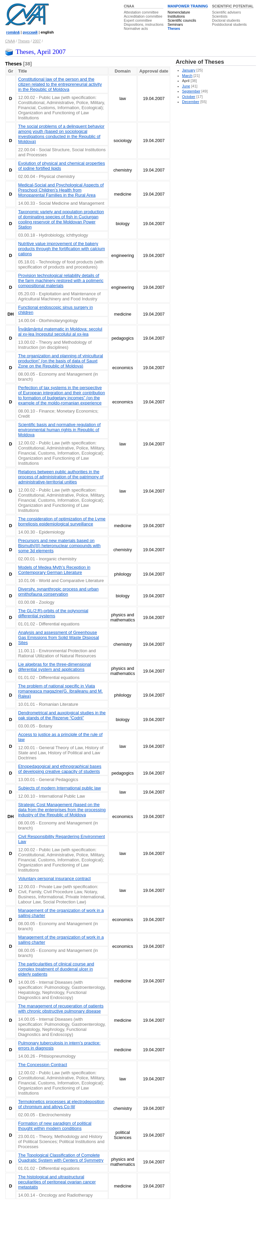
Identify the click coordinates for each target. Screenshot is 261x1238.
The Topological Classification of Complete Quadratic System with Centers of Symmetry (60, 1158)
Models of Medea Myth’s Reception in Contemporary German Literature (54, 570)
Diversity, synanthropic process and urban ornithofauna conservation (58, 591)
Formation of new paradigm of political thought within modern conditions (54, 1126)
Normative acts (136, 28)
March (187, 76)
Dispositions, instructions (143, 24)
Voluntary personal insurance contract (54, 878)
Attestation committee (141, 12)
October (188, 97)
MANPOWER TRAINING (187, 6)
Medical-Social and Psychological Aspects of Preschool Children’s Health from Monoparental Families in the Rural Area (61, 190)
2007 (37, 41)
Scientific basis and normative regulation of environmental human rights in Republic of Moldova (59, 429)
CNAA (129, 6)
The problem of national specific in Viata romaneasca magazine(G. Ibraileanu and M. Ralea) (60, 691)
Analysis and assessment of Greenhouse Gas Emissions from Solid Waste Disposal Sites (58, 637)
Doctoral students (226, 20)
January (188, 70)
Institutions (176, 16)
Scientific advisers (226, 12)
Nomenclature (178, 12)
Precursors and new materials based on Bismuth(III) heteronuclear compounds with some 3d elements (59, 545)
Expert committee (138, 20)
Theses (173, 28)
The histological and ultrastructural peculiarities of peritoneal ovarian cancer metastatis (57, 1182)
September (191, 91)
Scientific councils (181, 20)
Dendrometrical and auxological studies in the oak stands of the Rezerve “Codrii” (61, 715)
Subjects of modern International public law (59, 788)
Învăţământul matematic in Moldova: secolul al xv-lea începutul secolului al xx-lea (60, 331)
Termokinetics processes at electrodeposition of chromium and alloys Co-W (61, 1104)
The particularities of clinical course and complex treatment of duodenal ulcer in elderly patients (56, 969)
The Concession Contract (42, 1064)
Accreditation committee (143, 16)
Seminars (175, 24)
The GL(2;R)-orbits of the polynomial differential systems (53, 613)
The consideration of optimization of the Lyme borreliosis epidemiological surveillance (61, 521)
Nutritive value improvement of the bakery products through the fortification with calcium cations (61, 248)
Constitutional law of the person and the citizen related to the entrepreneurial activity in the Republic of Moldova (60, 84)
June (186, 86)
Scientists (219, 16)
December (190, 102)
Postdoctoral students (229, 24)
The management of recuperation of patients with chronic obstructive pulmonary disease (60, 1008)
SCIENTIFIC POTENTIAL (233, 6)
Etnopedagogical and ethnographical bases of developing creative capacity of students (59, 769)
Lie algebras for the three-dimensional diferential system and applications (54, 667)
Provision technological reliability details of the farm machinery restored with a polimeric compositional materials (60, 280)
